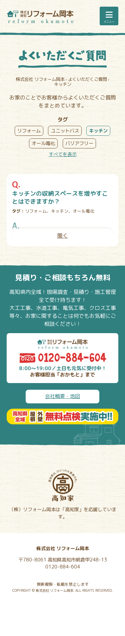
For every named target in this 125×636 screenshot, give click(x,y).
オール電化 (43, 143)
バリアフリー (79, 143)
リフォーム (29, 130)
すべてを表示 (63, 154)
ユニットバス (65, 130)
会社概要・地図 (62, 396)
